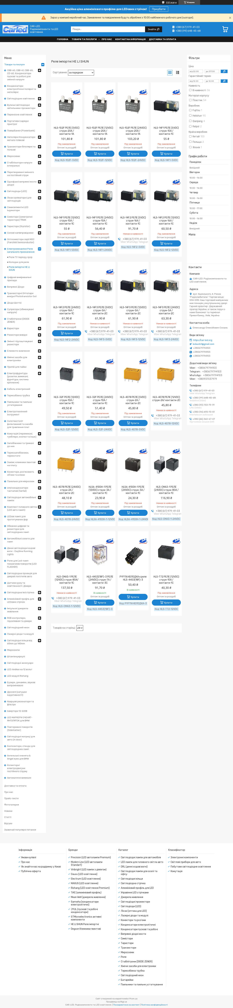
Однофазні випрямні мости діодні (21, 183)
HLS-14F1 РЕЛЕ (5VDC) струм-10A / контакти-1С (166, 130)
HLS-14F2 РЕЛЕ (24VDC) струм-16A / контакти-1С (66, 310)
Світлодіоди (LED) (17, 191)
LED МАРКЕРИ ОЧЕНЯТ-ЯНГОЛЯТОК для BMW (19, 719)
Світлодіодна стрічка (133, 883)
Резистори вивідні (17, 335)
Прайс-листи (11, 798)
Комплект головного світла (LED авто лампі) (22, 508)
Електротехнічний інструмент (17, 413)
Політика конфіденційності (154, 1005)
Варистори (13, 328)
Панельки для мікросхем (20, 481)
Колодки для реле (19, 262)
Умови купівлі (28, 857)
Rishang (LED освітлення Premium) (90, 888)
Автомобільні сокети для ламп (20, 540)
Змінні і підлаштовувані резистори (20, 343)
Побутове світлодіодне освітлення (191, 866)
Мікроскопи (13, 650)
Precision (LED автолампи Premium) (91, 857)
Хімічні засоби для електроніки (17, 359)
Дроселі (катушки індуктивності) (17, 693)
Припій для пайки (16, 367)
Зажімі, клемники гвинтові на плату (21, 464)
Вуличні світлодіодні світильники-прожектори (21, 106)
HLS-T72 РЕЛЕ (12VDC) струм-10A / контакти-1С (166, 579)
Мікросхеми (13, 156)
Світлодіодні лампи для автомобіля (141, 857)
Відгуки (8, 823)
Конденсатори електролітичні (138, 924)
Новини (8, 811)
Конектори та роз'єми (133, 920)
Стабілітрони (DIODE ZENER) (18, 320)
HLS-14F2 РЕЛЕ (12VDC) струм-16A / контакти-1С (166, 220)
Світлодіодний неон (18, 627)
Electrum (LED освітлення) (86, 878)
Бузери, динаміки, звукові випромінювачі (21, 684)
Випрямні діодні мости (133, 934)
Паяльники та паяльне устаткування (19, 403)
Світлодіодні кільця (132, 878)
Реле (123, 957)
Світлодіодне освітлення (21, 98)
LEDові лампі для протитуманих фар (17, 518)
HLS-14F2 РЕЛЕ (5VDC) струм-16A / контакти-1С (133, 220)
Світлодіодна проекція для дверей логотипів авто (22, 575)
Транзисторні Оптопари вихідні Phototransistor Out (21, 295)
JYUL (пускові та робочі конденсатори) (84, 911)
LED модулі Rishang (17, 676)
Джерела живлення (132, 897)
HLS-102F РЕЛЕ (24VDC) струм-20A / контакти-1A (133, 130)
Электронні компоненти (184, 857)
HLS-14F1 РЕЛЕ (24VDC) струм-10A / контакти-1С (100, 220)
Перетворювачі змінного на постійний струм (20, 173)
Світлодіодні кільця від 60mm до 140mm (19, 642)
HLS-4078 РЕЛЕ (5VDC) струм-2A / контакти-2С (133, 400)
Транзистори (128, 947)
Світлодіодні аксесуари (20, 663)
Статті (7, 817)
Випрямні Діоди (15, 287)
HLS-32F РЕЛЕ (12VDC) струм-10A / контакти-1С (67, 400)
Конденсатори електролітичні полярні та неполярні (21, 89)
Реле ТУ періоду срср (20, 257)
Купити (69, 153)
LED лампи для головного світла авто (142, 862)
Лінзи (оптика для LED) (134, 911)
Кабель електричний (18, 389)
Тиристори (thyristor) (18, 226)
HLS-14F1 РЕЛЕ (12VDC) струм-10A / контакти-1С (67, 220)
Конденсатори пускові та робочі (139, 929)
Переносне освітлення (19, 114)
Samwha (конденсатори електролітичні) (85, 903)
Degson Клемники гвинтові (86, 928)
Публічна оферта (31, 871)
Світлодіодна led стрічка (20, 592)
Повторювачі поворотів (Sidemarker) (20, 728)
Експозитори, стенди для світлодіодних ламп (21, 747)
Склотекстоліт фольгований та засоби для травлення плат (20, 424)
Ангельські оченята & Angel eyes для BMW (19, 757)
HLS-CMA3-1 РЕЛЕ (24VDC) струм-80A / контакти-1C (166, 490)
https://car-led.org (202, 340)
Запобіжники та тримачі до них (20, 445)
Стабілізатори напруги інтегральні (19, 164)
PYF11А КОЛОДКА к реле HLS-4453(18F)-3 (133, 578)
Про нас (107, 39)
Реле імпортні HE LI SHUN (19, 268)
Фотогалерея (11, 804)
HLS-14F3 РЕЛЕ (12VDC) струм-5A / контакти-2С (133, 310)
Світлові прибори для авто (186, 862)
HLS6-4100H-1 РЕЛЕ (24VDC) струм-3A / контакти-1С (133, 490)
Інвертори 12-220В (17, 711)
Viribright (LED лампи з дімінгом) (89, 869)
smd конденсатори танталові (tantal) (17, 489)
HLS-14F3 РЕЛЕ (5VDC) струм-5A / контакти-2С (100, 310)
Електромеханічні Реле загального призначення (20, 250)
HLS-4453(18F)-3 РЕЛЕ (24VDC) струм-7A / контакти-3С (100, 579)
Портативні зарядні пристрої (18, 122)
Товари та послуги (84, 39)
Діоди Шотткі (14, 303)
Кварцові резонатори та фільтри (20, 703)
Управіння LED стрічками (135, 892)
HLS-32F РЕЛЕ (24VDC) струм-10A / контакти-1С (100, 400)
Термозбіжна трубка (18, 395)
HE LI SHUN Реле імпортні (85, 924)
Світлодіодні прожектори (135, 901)
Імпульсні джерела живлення (17, 610)
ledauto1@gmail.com (203, 344)
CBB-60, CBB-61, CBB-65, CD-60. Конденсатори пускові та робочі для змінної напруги (20, 75)
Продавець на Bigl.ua (116, 1002)
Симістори (127, 938)
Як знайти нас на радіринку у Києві (41, 866)
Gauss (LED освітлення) (84, 874)
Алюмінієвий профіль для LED (137, 888)
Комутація (176, 871)
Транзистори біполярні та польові (21, 148)
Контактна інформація (130, 39)
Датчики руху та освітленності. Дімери (19, 584)
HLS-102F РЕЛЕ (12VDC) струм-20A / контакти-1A (100, 130)
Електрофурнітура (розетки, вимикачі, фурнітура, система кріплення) (17, 378)
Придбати (159, 9)
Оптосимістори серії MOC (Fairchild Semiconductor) (20, 241)
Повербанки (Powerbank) (21, 130)
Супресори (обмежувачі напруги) (20, 311)
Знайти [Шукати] (152, 29)
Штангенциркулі (16, 656)
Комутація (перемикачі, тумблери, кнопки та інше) (21, 435)
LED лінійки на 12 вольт (19, 669)
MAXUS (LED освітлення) (84, 883)
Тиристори (127, 943)
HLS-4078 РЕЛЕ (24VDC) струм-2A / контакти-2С (67, 490)
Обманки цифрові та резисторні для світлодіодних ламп (18, 529)
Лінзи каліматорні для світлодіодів (19, 199)
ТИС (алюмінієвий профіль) (86, 892)
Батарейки (127, 980)
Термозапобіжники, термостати (18, 454)
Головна (62, 39)
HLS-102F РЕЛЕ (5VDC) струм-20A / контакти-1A (66, 130)
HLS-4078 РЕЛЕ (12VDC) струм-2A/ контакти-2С (166, 399)
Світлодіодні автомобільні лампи (21, 499)
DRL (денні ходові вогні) (134, 866)
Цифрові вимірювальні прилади (19, 279)
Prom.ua (133, 998)
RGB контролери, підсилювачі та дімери (19, 619)
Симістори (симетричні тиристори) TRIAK (19, 218)
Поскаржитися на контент (126, 1005)
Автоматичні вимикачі (19, 777)
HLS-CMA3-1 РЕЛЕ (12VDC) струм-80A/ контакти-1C (66, 579)
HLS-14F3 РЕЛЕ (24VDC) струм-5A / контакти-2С (166, 310)
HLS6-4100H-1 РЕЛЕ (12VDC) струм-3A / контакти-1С (100, 490)
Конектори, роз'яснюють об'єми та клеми (20, 473)
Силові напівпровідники (20, 233)
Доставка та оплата (162, 39)
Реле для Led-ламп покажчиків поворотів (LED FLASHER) (22, 563)
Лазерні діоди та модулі (20, 634)
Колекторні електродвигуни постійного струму (17, 768)
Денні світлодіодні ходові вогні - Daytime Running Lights (21, 551)
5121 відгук (171, 2)
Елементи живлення (18, 351)
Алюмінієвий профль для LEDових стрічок (20, 600)
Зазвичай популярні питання (20, 829)
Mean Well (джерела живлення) (88, 897)
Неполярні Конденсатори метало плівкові (21, 138)
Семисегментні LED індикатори (17, 209)
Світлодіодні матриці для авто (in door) (21, 738)
